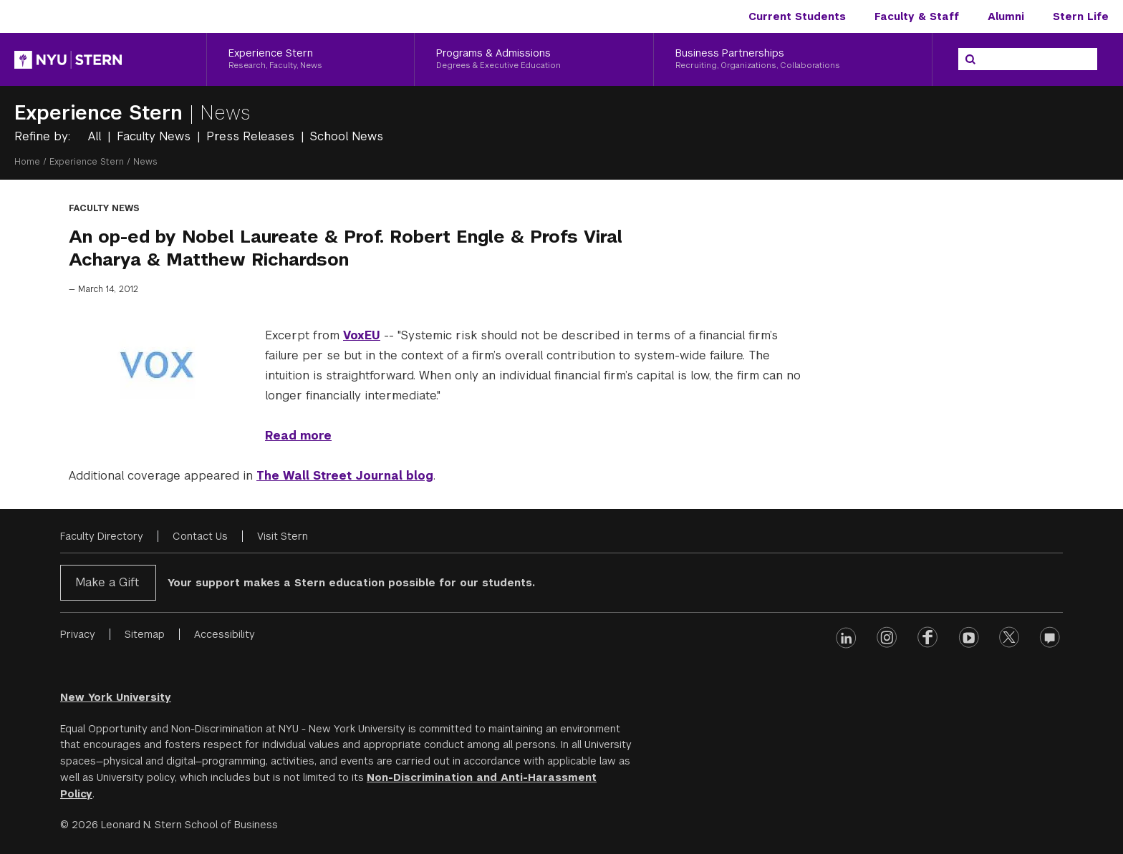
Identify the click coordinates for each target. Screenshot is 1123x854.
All (96, 136)
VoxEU (361, 335)
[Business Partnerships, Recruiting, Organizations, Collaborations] (793, 59)
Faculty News (155, 136)
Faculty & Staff (916, 16)
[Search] (970, 59)
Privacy (77, 634)
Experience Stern (101, 112)
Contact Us (200, 536)
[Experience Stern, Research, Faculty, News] (310, 59)
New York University (115, 697)
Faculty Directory (101, 536)
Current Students (797, 16)
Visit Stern (282, 536)
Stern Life (1081, 16)
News (225, 112)
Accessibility (224, 634)
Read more (298, 435)
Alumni (1006, 16)
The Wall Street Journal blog (344, 475)
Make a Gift (107, 582)
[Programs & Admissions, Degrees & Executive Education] (533, 59)
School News (346, 136)
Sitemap (145, 634)
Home (27, 162)
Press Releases (252, 136)
